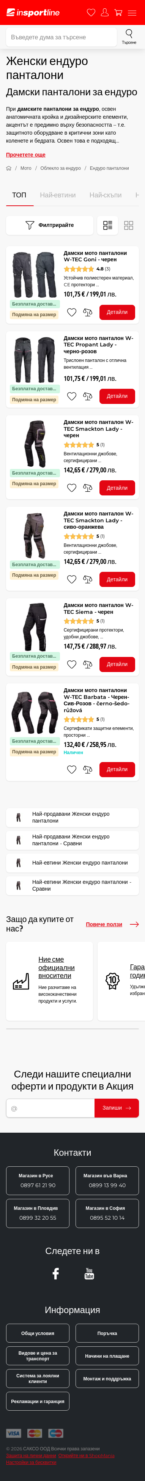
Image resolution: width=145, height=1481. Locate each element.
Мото (26, 168)
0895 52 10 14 (105, 1213)
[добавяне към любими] (72, 312)
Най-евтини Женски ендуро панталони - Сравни (71, 885)
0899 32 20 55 (36, 1213)
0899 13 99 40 (105, 1181)
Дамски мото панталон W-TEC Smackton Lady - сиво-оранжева (98, 520)
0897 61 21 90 (37, 1181)
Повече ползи (112, 924)
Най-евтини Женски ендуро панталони (69, 863)
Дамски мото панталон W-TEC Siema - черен (98, 608)
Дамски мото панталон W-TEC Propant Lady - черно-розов (98, 345)
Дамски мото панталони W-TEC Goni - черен (95, 256)
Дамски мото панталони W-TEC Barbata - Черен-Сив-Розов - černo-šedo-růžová (96, 700)
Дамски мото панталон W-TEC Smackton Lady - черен (98, 429)
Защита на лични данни (31, 1455)
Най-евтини (58, 195)
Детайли (117, 312)
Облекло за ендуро (61, 168)
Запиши (116, 1107)
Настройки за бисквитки (31, 1462)
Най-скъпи (106, 195)
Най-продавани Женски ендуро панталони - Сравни (60, 840)
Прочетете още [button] (26, 154)
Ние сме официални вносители (56, 967)
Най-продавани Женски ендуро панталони (60, 817)
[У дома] (8, 168)
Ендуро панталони (109, 168)
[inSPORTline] (33, 12)
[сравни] (88, 312)
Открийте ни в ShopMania (86, 1455)
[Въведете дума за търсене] (61, 37)
